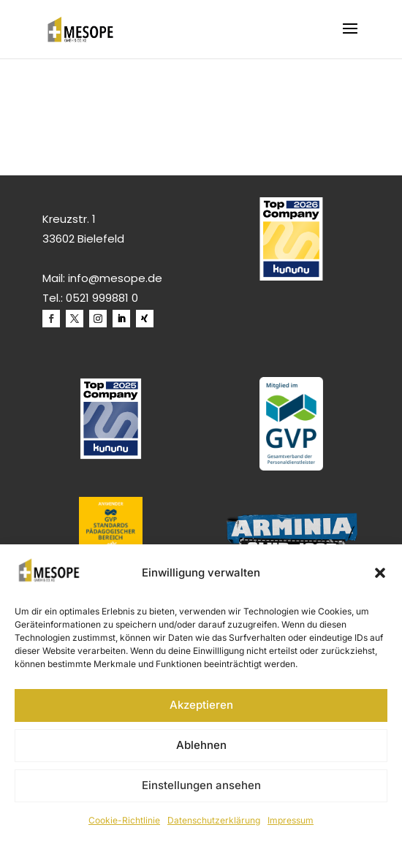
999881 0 (115, 297)
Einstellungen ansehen (201, 785)
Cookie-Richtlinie (124, 820)
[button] (380, 573)
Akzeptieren (201, 705)
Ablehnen (201, 745)
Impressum (291, 820)
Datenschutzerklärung (213, 820)
